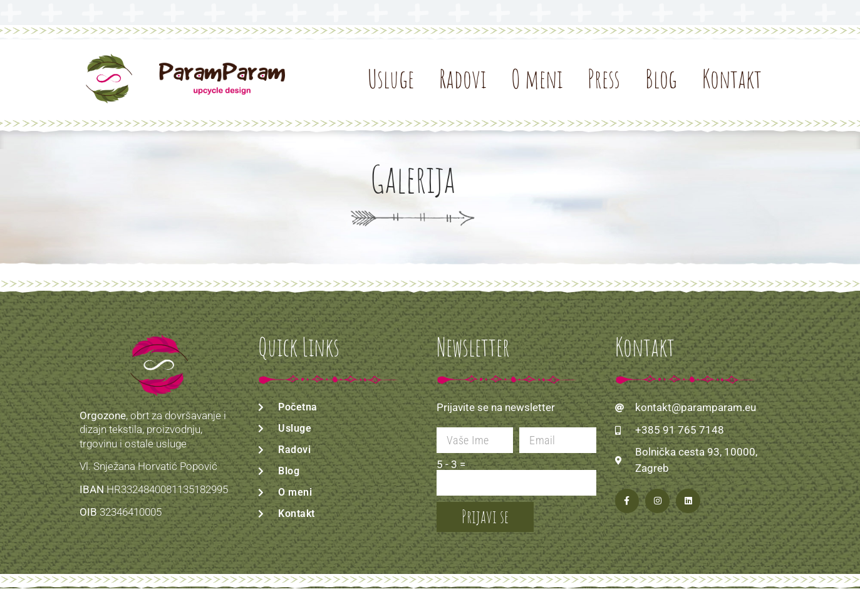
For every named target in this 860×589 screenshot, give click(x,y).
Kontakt (732, 79)
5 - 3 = (451, 464)
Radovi (462, 79)
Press (604, 79)
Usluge (391, 79)
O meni (536, 79)
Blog (661, 79)
